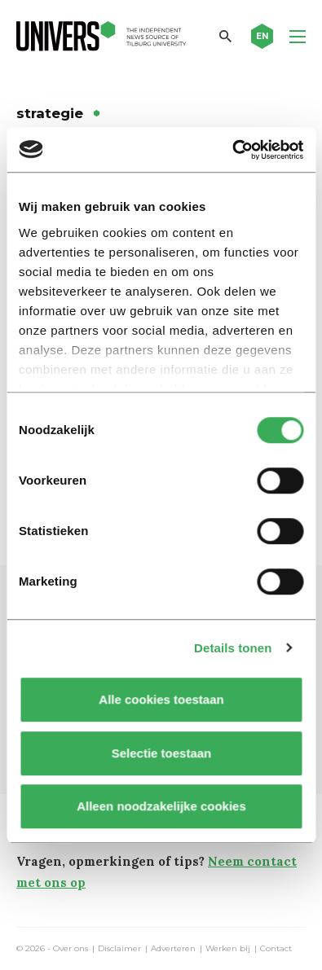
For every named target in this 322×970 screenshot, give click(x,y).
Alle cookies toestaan (161, 699)
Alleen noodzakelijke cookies (161, 806)
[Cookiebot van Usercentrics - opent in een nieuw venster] (232, 149)
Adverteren (173, 949)
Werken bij (227, 949)
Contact (276, 949)
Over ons (70, 949)
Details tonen (232, 648)
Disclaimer (119, 949)
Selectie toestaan (161, 753)
